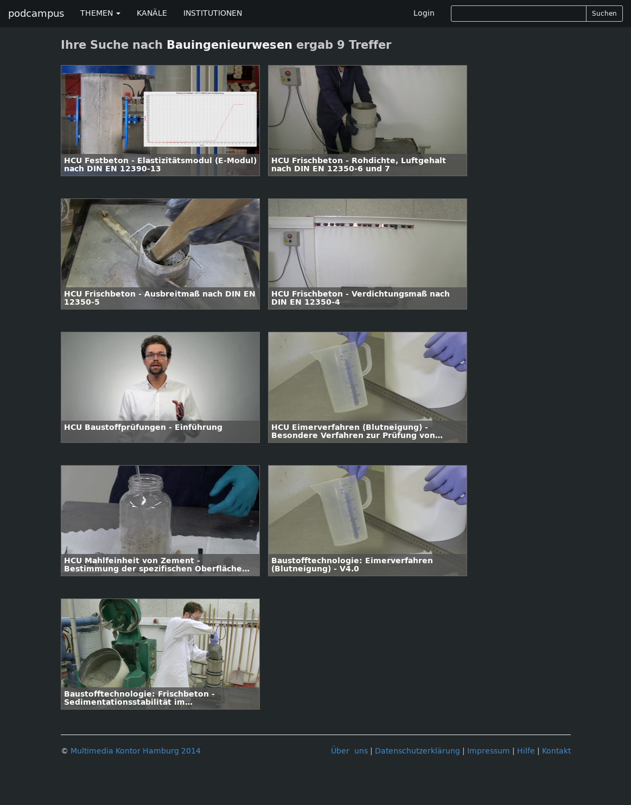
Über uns (349, 751)
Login (424, 13)
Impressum (488, 751)
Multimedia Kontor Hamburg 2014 (136, 751)
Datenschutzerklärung (417, 751)
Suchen (604, 13)
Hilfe (526, 751)
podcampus (36, 14)
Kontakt (556, 751)
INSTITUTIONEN (212, 13)
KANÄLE (152, 13)
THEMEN (100, 13)
